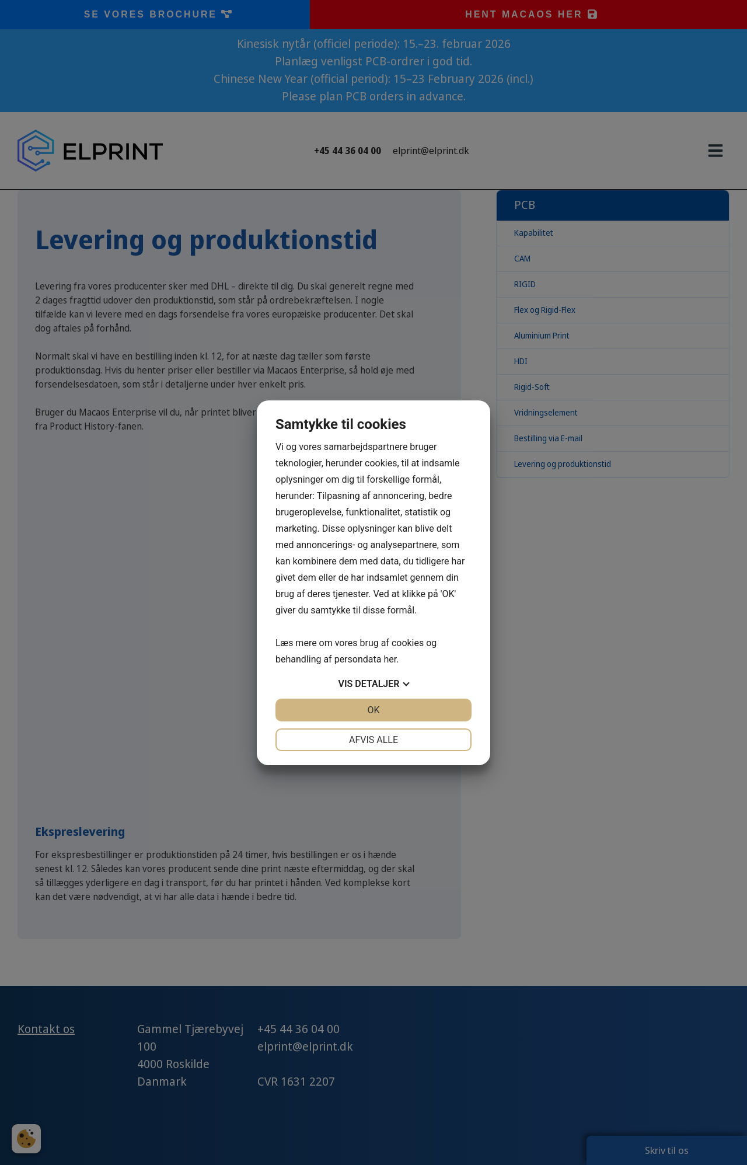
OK (373, 710)
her (389, 659)
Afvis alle (373, 739)
